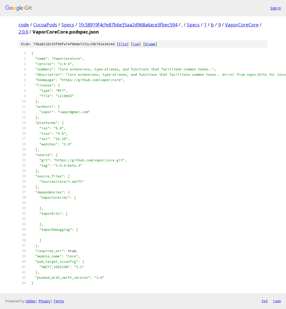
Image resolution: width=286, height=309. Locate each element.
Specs (67, 25)
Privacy (44, 301)
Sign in (275, 8)
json (277, 301)
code (24, 25)
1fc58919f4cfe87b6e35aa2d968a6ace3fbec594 (127, 25)
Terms (58, 301)
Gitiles (31, 301)
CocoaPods (45, 25)
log (136, 44)
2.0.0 (23, 32)
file (123, 44)
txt (265, 301)
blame (150, 44)
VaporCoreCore (242, 25)
